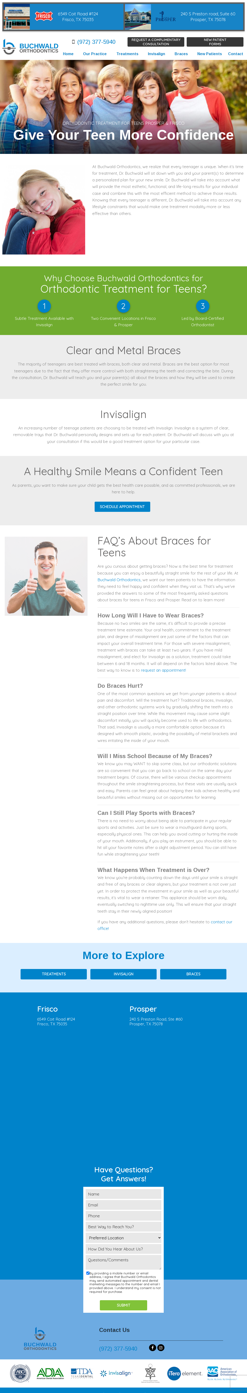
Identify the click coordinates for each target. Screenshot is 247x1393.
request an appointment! (163, 670)
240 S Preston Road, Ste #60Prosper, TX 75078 (156, 1021)
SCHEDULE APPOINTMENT (122, 506)
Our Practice (95, 54)
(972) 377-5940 (92, 42)
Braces (181, 54)
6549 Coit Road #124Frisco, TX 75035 (56, 1021)
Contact (235, 54)
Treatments (127, 54)
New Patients (209, 54)
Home (68, 54)
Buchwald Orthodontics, (119, 579)
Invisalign (156, 54)
